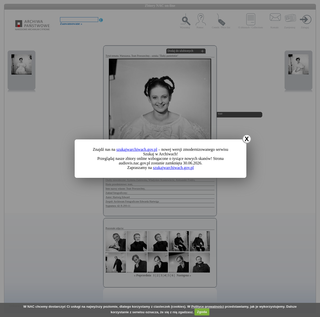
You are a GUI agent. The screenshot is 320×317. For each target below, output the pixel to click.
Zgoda (202, 312)
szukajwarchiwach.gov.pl (136, 149)
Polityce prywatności (207, 306)
